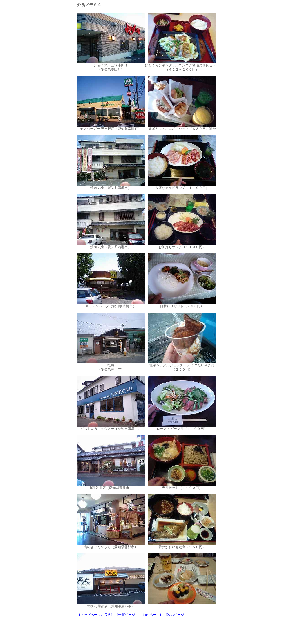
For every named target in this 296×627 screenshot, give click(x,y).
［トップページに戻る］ (95, 614)
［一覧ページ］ (126, 614)
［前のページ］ (151, 614)
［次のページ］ (175, 614)
